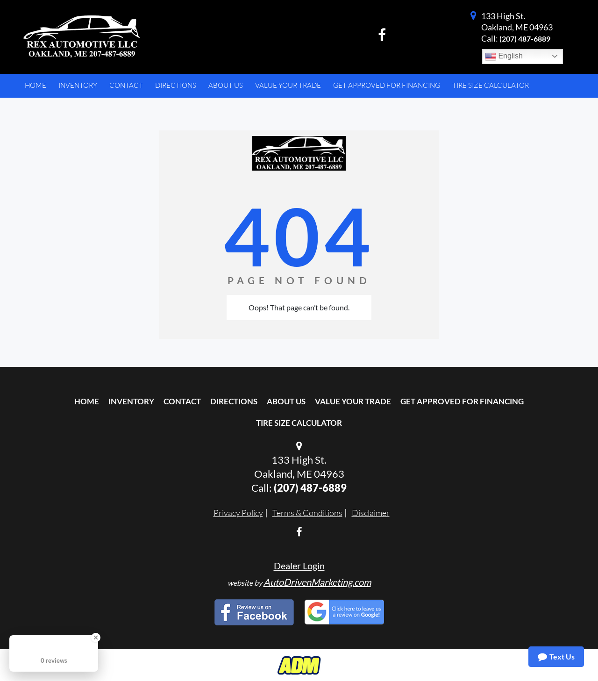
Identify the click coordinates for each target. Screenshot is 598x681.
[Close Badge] (95, 637)
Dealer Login (299, 565)
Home (86, 401)
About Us (286, 401)
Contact (182, 401)
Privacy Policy (238, 513)
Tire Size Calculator (299, 423)
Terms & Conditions (307, 513)
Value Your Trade (353, 401)
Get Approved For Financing (462, 401)
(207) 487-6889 (524, 38)
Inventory (131, 401)
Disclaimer (371, 513)
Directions (233, 401)
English (504, 56)
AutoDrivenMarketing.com (317, 582)
